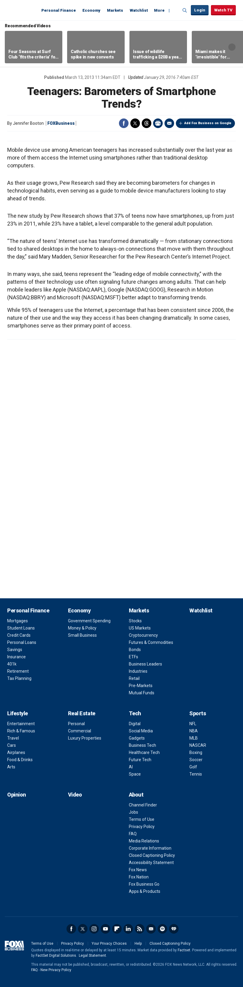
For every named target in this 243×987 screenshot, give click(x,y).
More (159, 10)
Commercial (79, 730)
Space (135, 774)
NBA (193, 730)
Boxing (195, 752)
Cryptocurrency (143, 635)
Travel (13, 738)
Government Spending (89, 620)
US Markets (140, 628)
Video (75, 794)
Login (199, 10)
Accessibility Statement (151, 862)
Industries (138, 671)
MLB (193, 738)
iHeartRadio (174, 929)
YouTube (105, 929)
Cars (11, 745)
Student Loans (21, 628)
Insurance (16, 656)
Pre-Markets (141, 685)
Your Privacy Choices (109, 943)
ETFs (133, 656)
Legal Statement (92, 955)
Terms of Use (141, 819)
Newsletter (151, 929)
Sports (197, 713)
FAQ (133, 833)
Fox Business (21, 9)
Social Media (141, 730)
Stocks (135, 620)
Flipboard (117, 929)
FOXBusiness (61, 123)
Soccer (196, 759)
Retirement (18, 671)
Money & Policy (82, 628)
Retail (134, 678)
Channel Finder (143, 805)
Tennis (195, 774)
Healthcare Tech (144, 752)
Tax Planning (19, 678)
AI (131, 766)
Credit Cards (19, 635)
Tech (135, 713)
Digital (135, 723)
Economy (91, 10)
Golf (193, 766)
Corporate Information (150, 848)
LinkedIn (128, 929)
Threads (146, 123)
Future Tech (140, 759)
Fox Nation (139, 877)
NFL (192, 723)
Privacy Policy (142, 826)
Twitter (135, 123)
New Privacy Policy (55, 970)
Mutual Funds (141, 692)
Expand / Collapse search (184, 10)
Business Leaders (145, 664)
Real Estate (81, 713)
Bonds (135, 649)
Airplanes (16, 752)
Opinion (16, 794)
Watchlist (139, 10)
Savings (14, 649)
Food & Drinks (20, 759)
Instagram (94, 929)
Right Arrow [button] (232, 47)
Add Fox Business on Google (207, 123)
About (136, 794)
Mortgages (17, 620)
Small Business (82, 635)
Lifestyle (17, 713)
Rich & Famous (21, 730)
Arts (11, 766)
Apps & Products (144, 891)
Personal (76, 723)
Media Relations (144, 841)
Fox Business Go (144, 884)
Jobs (133, 812)
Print (158, 123)
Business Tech (142, 745)
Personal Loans (21, 642)
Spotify (162, 929)
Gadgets (137, 738)
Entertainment (21, 723)
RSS (139, 929)
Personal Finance (58, 10)
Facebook (124, 123)
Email (169, 123)
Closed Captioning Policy (152, 855)
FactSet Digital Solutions (56, 955)
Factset (184, 950)
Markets (115, 10)
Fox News (138, 869)
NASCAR (197, 745)
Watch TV (223, 10)
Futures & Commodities (151, 642)
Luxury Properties (84, 738)
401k (11, 664)
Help (138, 943)
